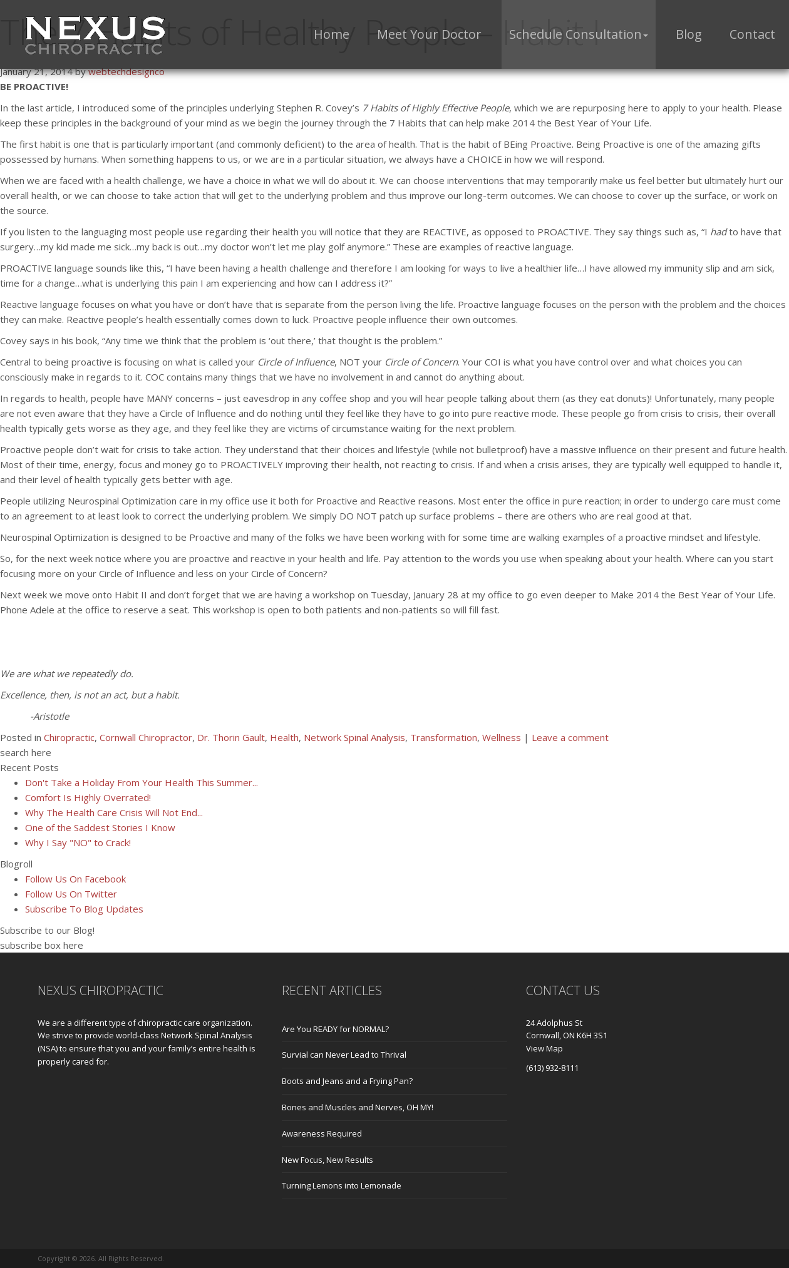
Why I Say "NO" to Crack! (78, 842)
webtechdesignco (126, 71)
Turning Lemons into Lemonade (341, 1185)
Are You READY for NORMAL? (335, 1029)
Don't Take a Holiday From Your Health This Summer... (141, 782)
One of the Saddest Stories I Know (100, 827)
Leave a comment (570, 737)
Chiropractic (69, 737)
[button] (579, 34)
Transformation (443, 737)
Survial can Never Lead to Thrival (344, 1054)
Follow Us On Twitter (71, 893)
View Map (544, 1048)
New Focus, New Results (327, 1159)
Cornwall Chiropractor (146, 737)
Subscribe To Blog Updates (84, 908)
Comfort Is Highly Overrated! (88, 797)
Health (284, 737)
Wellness (501, 737)
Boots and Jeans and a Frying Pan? (347, 1080)
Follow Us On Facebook (75, 878)
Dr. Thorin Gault (231, 737)
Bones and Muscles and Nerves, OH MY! (357, 1107)
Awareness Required (322, 1133)
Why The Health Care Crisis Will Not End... (114, 812)
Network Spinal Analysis (354, 737)
